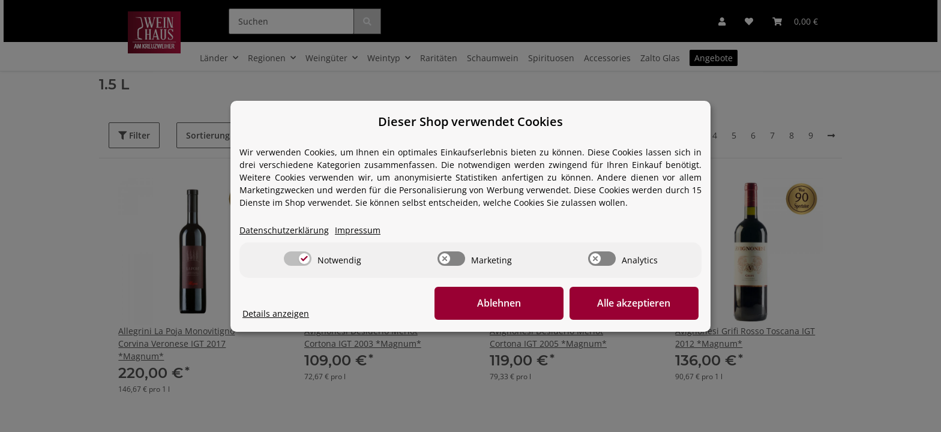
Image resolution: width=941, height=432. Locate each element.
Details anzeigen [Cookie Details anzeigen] (275, 313)
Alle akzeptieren (638, 303)
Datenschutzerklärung (284, 230)
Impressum (357, 230)
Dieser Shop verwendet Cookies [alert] (470, 121)
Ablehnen (513, 303)
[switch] (297, 258)
